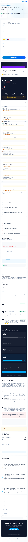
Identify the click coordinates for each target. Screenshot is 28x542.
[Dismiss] (25, 63)
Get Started (24, 1)
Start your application (14, 529)
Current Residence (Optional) (7, 50)
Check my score (13, 66)
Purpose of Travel (5, 43)
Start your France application (14, 371)
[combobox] (14, 28)
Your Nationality (6, 25)
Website (24, 499)
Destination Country (6, 31)
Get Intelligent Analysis (14, 57)
